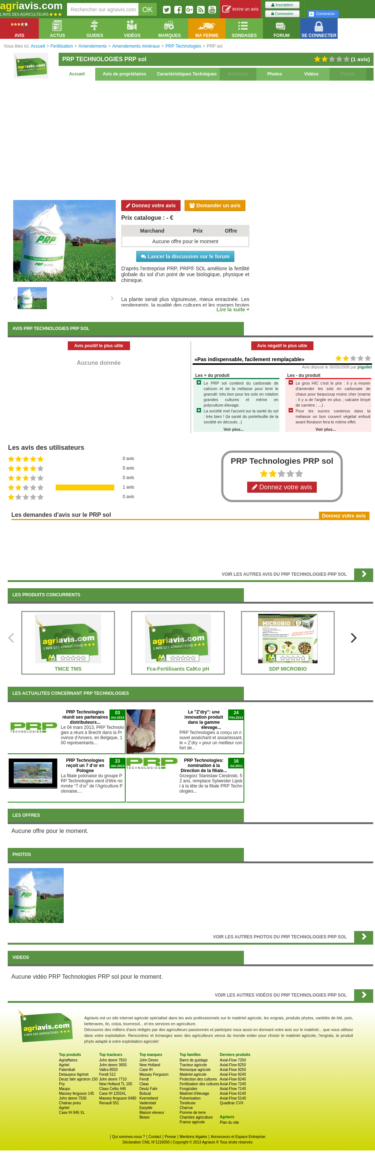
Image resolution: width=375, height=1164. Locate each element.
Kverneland (149, 1098)
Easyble (146, 1108)
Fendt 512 (107, 1074)
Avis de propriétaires (124, 74)
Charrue (186, 1108)
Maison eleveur (152, 1113)
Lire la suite (232, 309)
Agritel (64, 1065)
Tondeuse (187, 1103)
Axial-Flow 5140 (233, 1098)
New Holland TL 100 (115, 1084)
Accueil (77, 74)
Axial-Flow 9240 (233, 1074)
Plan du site (229, 1122)
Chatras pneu (70, 1103)
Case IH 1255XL (112, 1093)
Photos (274, 74)
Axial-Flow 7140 (233, 1089)
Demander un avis (215, 205)
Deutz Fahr (148, 1089)
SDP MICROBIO (288, 669)
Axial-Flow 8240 (233, 1079)
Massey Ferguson (154, 1074)
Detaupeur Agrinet (74, 1074)
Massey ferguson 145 (76, 1093)
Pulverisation (189, 1098)
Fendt (144, 1079)
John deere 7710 (113, 1079)
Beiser (145, 1117)
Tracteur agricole (193, 1065)
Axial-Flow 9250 (233, 1070)
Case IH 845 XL (72, 1113)
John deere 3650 (113, 1065)
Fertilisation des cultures (199, 1084)
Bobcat (145, 1093)
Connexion (282, 13)
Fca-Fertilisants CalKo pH (178, 669)
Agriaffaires (68, 1060)
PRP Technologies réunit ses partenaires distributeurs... (85, 717)
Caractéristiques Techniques (186, 74)
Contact (154, 1137)
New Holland (150, 1065)
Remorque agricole (195, 1070)
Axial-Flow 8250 (233, 1065)
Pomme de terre (192, 1113)
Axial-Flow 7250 (233, 1060)
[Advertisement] (190, 139)
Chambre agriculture (196, 1117)
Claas (144, 1084)
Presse (170, 1137)
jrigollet (364, 367)
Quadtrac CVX (231, 1103)
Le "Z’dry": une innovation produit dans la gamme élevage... (204, 719)
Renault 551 (109, 1103)
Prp (62, 1084)
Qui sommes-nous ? (128, 1137)
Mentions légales (193, 1137)
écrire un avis (240, 9)
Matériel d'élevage (194, 1093)
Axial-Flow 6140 (233, 1093)
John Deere (149, 1060)
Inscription (282, 5)
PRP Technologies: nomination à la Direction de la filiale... (204, 765)
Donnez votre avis (151, 205)
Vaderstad (148, 1103)
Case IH (146, 1070)
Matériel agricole (192, 1074)
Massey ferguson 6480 (117, 1098)
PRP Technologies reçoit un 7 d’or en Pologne (85, 765)
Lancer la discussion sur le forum (185, 256)
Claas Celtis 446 (112, 1089)
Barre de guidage (193, 1060)
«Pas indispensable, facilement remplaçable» (249, 359)
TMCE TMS (68, 669)
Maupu (64, 1089)
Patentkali (67, 1070)
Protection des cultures (198, 1079)
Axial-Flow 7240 (233, 1084)
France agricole (192, 1122)
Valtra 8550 (108, 1070)
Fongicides (188, 1089)
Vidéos (311, 74)
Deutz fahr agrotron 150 (78, 1079)
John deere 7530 (72, 1098)
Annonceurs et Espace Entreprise (238, 1137)
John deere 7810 (113, 1060)
